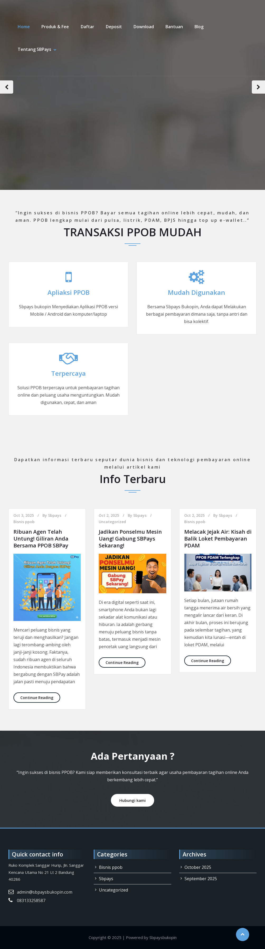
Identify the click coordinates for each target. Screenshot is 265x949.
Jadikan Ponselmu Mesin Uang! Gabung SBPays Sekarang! (130, 538)
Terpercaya (68, 373)
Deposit (114, 27)
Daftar (87, 27)
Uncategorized (112, 521)
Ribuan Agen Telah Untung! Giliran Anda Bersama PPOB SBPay (40, 538)
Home (24, 27)
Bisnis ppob (24, 521)
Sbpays (54, 515)
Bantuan (174, 27)
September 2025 (200, 878)
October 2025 (197, 867)
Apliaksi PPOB (68, 292)
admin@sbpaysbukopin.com (44, 892)
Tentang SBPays (34, 49)
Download (143, 27)
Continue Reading (40, 697)
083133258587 (31, 900)
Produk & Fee (55, 27)
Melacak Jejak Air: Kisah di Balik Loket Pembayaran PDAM (218, 538)
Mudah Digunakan (196, 292)
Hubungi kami (132, 800)
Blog (198, 27)
